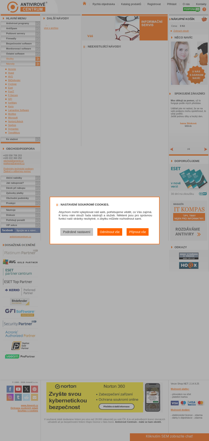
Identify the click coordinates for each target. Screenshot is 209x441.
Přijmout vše (137, 232)
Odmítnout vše (110, 232)
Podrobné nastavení (76, 232)
